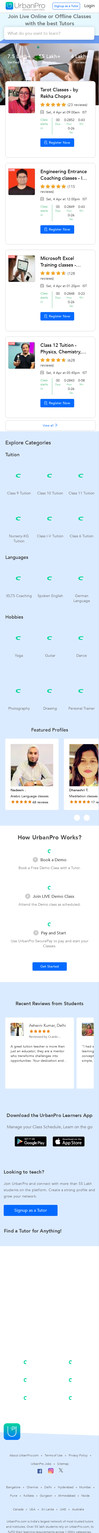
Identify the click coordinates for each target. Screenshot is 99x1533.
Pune (13, 1496)
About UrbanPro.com (24, 1455)
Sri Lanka (47, 1509)
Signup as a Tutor (66, 6)
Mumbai (85, 1487)
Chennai (32, 1487)
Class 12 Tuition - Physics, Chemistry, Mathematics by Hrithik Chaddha (61, 348)
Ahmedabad (66, 1496)
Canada (18, 1509)
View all (50, 425)
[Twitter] (61, 1471)
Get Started (49, 966)
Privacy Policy (78, 1455)
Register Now (57, 142)
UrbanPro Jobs (41, 1464)
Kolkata (28, 1496)
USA (33, 1509)
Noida (85, 1496)
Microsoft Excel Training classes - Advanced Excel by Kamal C (60, 261)
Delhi (48, 1487)
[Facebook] (40, 1473)
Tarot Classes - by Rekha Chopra (59, 93)
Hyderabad (65, 1487)
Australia (78, 1509)
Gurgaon (46, 1496)
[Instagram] (51, 1472)
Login (89, 6)
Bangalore (13, 1487)
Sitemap (63, 1464)
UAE (63, 1509)
